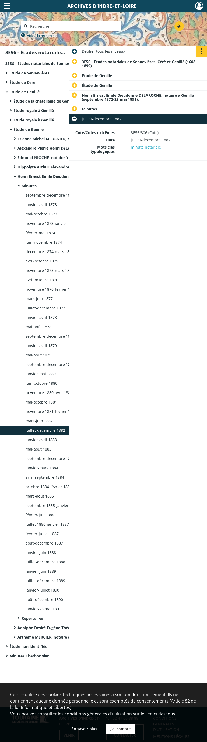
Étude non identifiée (28, 646)
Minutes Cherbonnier (29, 655)
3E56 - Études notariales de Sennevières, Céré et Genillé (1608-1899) (59, 63)
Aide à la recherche (42, 35)
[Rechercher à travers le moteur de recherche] (73, 26)
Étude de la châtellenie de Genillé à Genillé (52, 101)
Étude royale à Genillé (33, 110)
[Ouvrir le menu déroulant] (7, 6)
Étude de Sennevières (29, 72)
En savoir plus (84, 728)
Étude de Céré (22, 82)
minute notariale (146, 147)
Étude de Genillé (24, 91)
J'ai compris (120, 728)
